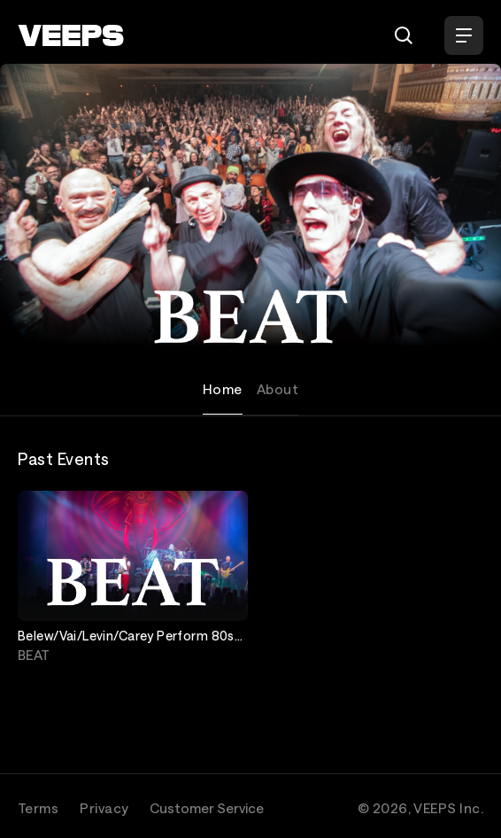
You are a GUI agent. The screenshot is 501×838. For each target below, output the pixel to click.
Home (223, 389)
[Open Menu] (463, 35)
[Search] (403, 35)
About (277, 389)
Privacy (104, 808)
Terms (38, 808)
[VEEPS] (71, 35)
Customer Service (207, 808)
